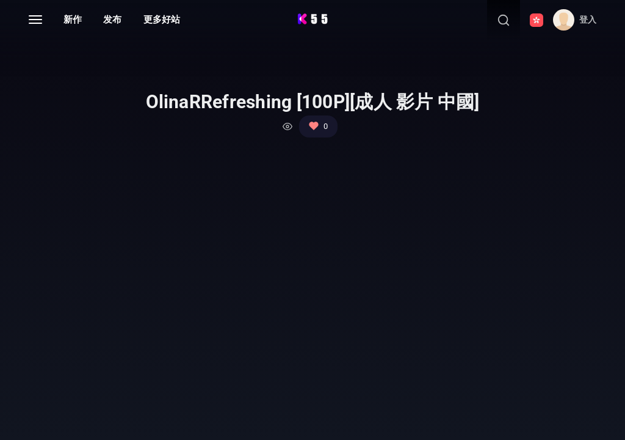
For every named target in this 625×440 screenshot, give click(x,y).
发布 (112, 19)
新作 (72, 19)
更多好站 (161, 19)
